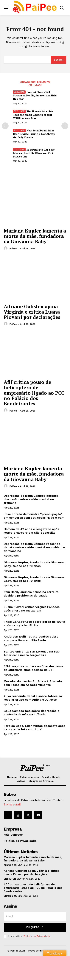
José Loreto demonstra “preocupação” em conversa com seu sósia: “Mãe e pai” (34, 515)
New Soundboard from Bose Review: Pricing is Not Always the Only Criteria (34, 134)
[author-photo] (6, 248)
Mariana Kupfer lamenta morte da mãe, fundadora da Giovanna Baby (34, 473)
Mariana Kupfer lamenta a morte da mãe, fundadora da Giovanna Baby (35, 236)
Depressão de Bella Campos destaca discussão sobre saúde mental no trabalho (31, 499)
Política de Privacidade (36, 936)
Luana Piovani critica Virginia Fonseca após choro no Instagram (32, 608)
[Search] (58, 60)
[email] (35, 916)
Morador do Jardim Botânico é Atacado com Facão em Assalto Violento (33, 683)
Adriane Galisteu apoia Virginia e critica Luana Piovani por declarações (32, 311)
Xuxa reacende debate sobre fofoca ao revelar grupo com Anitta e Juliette (33, 697)
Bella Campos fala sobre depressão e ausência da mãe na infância (31, 712)
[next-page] (64, 125)
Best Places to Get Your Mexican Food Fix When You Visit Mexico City (33, 153)
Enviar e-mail (12, 804)
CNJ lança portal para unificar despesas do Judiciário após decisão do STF (33, 668)
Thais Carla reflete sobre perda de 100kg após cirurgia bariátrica (34, 623)
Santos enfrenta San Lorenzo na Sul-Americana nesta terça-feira (32, 653)
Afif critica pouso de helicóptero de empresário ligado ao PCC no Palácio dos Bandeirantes (34, 392)
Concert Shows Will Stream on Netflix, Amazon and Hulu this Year (34, 95)
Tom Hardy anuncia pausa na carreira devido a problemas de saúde (31, 593)
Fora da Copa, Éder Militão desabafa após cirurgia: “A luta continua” (34, 727)
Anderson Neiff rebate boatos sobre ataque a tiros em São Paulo (31, 638)
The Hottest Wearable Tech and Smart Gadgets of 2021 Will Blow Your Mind (33, 115)
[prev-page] (5, 125)
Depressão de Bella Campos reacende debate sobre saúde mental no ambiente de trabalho (34, 547)
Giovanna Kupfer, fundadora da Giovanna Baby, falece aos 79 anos (34, 564)
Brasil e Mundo (13, 865)
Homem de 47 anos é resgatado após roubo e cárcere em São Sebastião (31, 530)
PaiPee (13, 248)
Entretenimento (14, 879)
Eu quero (35, 927)
